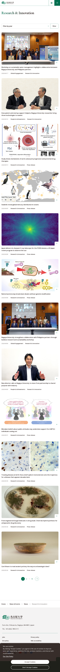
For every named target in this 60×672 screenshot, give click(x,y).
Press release (31, 165)
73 (32, 579)
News (26, 604)
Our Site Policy (8, 656)
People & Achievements (18, 119)
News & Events (15, 604)
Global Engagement (17, 73)
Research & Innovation (32, 73)
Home (3, 604)
